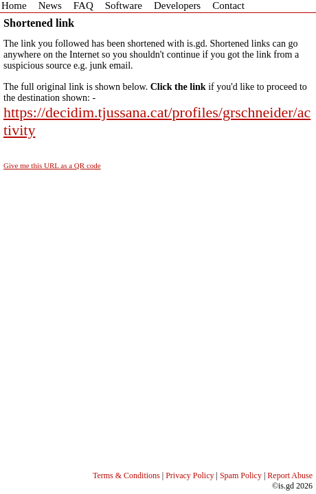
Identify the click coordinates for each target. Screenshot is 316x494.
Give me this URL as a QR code (52, 165)
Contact (228, 5)
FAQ (83, 5)
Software (123, 5)
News (50, 5)
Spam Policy (241, 475)
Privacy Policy (190, 475)
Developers (177, 5)
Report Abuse (290, 475)
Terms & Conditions (126, 475)
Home (14, 5)
